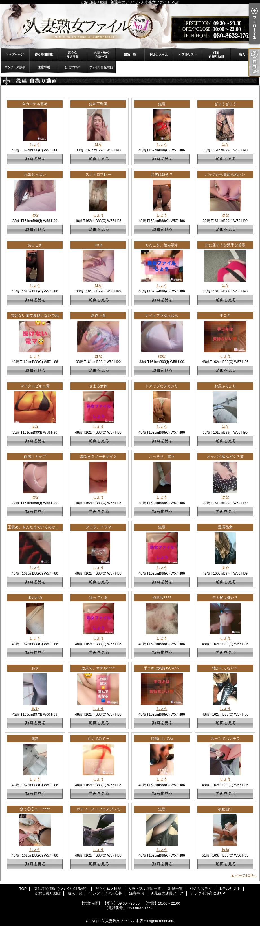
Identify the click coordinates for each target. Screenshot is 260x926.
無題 (162, 104)
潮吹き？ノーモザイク (98, 456)
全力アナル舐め (35, 104)
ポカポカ (35, 597)
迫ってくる (98, 597)
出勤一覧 (130, 54)
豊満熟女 (225, 527)
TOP (15, 54)
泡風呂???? (161, 597)
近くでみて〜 (98, 738)
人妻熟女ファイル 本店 (124, 921)
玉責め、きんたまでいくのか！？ (35, 527)
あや (225, 568)
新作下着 (98, 315)
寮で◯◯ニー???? (35, 809)
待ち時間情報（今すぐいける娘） (43, 54)
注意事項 (43, 67)
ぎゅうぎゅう (225, 104)
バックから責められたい (225, 174)
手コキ (225, 315)
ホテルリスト (187, 54)
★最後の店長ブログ (72, 67)
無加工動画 (98, 104)
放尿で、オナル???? (98, 668)
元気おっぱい (35, 174)
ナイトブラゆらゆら (161, 315)
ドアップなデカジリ (161, 386)
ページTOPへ (246, 875)
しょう (34, 144)
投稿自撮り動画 (216, 54)
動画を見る (35, 159)
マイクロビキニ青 (35, 386)
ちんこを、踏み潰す (161, 245)
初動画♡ (225, 809)
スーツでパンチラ (225, 738)
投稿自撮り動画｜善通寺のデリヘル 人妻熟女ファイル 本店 (130, 26)
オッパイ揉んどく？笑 (225, 456)
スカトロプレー (98, 174)
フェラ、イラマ (98, 527)
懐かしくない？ (225, 668)
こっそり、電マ (162, 456)
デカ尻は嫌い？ (225, 597)
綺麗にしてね (162, 738)
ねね (225, 850)
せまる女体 (98, 386)
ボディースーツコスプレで (98, 809)
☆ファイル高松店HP (101, 67)
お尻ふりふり (225, 386)
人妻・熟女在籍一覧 (101, 54)
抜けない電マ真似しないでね (35, 315)
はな (98, 144)
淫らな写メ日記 (72, 54)
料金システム (158, 54)
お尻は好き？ (162, 174)
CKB (98, 245)
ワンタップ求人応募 (15, 67)
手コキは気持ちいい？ (162, 668)
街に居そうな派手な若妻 (225, 245)
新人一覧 (245, 54)
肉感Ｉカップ (35, 456)
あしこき (35, 245)
